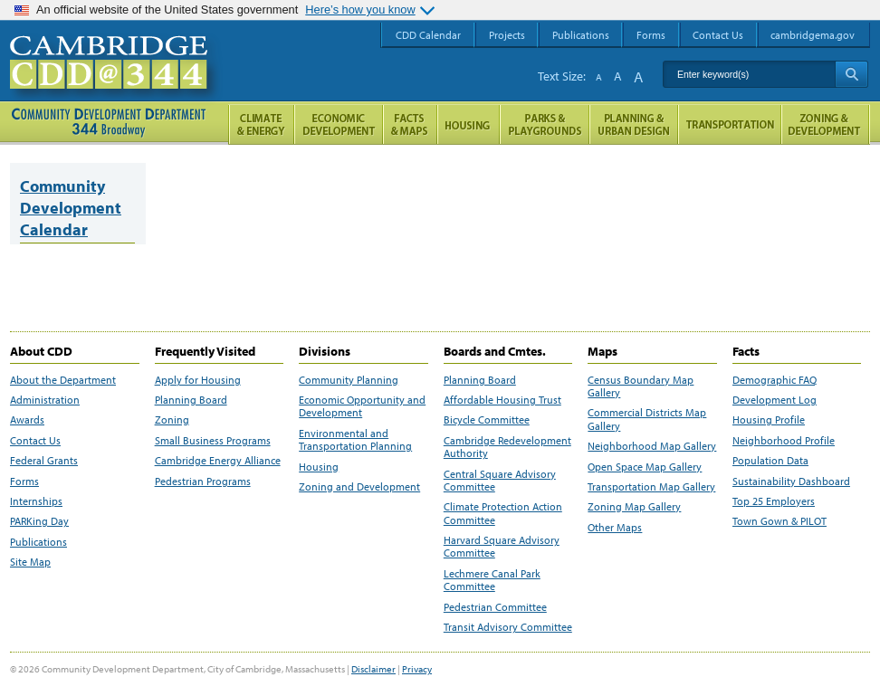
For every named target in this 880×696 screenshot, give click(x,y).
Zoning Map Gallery (634, 507)
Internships (36, 501)
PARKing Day (39, 521)
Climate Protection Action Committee (503, 513)
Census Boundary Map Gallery (640, 386)
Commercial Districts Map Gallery (647, 419)
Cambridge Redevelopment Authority (507, 447)
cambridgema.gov (812, 35)
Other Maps (615, 527)
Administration (45, 400)
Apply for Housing (198, 380)
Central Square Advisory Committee (500, 480)
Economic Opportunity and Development (362, 406)
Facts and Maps (410, 124)
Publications (38, 542)
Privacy (417, 669)
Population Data (770, 460)
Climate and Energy (261, 124)
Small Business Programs (213, 440)
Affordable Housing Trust (502, 400)
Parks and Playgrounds (544, 124)
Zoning (172, 420)
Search (851, 74)
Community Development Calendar (70, 208)
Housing (319, 467)
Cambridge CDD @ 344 (116, 80)
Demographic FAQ (774, 380)
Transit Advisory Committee (508, 627)
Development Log (774, 400)
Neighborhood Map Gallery (652, 446)
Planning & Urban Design (633, 124)
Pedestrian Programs (203, 481)
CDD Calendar (428, 35)
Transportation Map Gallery (651, 487)
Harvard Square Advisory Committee (502, 546)
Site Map (30, 562)
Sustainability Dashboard (791, 481)
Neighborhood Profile (783, 440)
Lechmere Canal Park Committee (492, 580)
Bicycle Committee (487, 420)
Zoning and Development (359, 487)
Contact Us (35, 440)
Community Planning (348, 380)
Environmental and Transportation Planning (355, 440)
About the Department (63, 380)
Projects (507, 35)
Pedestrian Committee (495, 607)
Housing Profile (768, 420)
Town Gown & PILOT (779, 521)
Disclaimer (373, 669)
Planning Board (191, 400)
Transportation (729, 124)
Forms (24, 481)
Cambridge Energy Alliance (218, 460)
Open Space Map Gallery (645, 467)
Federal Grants (44, 460)
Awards (27, 420)
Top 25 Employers (773, 501)
